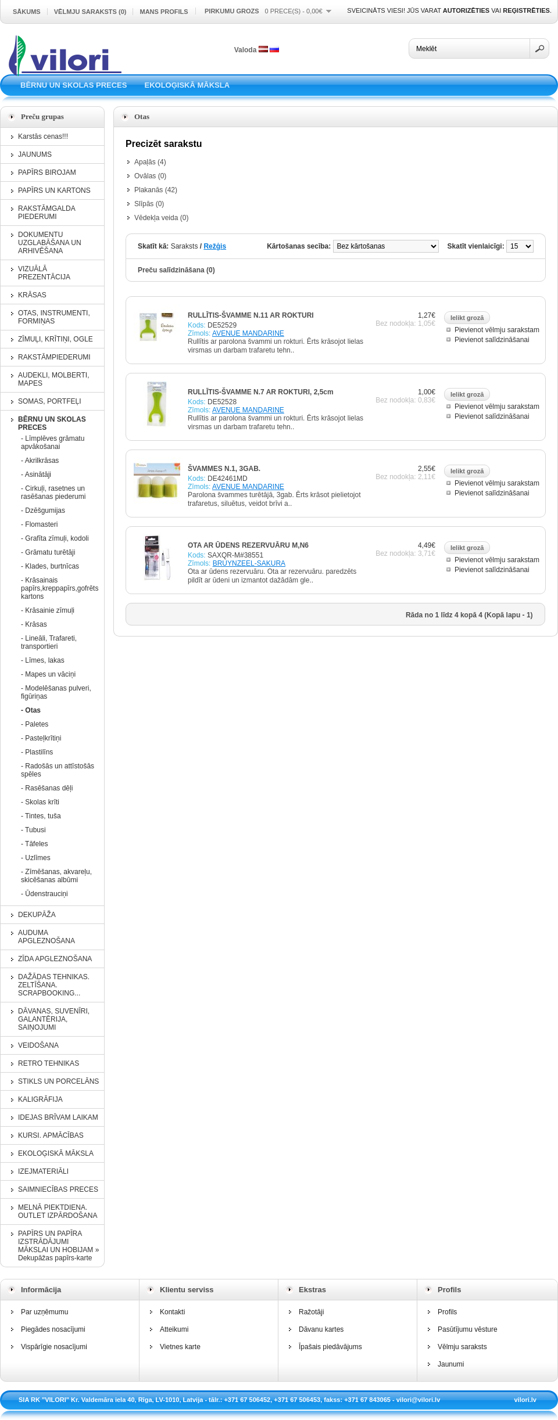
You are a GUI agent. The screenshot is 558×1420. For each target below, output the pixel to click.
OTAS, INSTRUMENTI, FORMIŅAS (54, 317)
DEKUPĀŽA (37, 915)
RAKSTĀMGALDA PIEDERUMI (46, 212)
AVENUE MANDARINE (248, 333)
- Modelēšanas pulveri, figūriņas (56, 692)
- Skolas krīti (40, 802)
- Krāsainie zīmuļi (47, 610)
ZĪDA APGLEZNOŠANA (55, 959)
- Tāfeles (34, 844)
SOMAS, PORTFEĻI (49, 401)
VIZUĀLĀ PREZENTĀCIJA (44, 273)
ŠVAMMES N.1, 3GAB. (224, 469)
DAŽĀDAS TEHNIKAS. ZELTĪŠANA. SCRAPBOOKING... (54, 985)
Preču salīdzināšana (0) (176, 270)
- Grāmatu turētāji (48, 552)
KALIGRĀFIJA (40, 1099)
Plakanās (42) (155, 190)
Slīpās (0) (149, 204)
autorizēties (466, 10)
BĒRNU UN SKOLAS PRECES (73, 85)
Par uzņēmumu (44, 1312)
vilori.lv (525, 1399)
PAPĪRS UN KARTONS (54, 190)
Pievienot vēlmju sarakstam (497, 330)
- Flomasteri (39, 524)
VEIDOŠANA (38, 1045)
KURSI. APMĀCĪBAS (51, 1135)
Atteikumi (174, 1329)
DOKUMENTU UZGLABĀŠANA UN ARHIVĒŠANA (49, 243)
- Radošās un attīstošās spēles (57, 770)
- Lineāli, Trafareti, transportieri (49, 642)
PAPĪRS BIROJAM (47, 172)
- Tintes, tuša (41, 816)
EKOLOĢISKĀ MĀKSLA (187, 85)
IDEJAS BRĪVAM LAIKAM (58, 1117)
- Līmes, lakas (43, 660)
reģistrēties (526, 10)
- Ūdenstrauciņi (44, 894)
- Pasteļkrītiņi (41, 738)
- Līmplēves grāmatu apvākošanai (52, 442)
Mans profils (164, 11)
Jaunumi (451, 1364)
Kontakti (172, 1312)
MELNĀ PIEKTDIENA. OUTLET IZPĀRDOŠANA (57, 1211)
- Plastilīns (37, 752)
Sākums (27, 11)
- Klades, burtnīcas (50, 566)
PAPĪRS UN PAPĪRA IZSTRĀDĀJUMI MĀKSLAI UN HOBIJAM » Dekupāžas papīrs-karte (58, 1246)
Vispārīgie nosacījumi (54, 1347)
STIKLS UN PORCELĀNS (58, 1081)
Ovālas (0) (150, 176)
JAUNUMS (35, 154)
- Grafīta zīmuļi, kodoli (55, 538)
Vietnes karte (180, 1347)
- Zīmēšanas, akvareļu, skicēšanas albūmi (56, 876)
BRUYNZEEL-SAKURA (249, 563)
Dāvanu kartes (321, 1329)
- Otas (31, 710)
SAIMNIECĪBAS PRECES (58, 1189)
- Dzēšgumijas (43, 510)
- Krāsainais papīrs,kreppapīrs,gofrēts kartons (58, 588)
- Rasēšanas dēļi (47, 788)
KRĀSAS (32, 295)
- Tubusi (33, 830)
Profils (447, 1312)
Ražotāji (311, 1312)
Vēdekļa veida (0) (161, 218)
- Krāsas (34, 624)
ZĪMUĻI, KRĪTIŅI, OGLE (55, 339)
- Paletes (34, 724)
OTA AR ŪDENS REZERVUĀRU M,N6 (248, 545)
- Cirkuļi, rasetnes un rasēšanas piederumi (53, 492)
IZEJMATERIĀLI (43, 1171)
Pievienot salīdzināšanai (492, 340)
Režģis (214, 246)
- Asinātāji (36, 474)
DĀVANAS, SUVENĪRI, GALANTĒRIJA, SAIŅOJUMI (54, 1019)
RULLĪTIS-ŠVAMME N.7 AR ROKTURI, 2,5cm (261, 392)
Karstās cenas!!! (43, 136)
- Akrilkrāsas (40, 460)
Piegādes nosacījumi (53, 1329)
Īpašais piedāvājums (330, 1347)
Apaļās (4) (150, 162)
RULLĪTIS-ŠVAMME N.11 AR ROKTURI (251, 315)
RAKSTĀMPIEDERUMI (54, 357)
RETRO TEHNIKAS (48, 1063)
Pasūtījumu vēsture (468, 1329)
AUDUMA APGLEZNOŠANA (46, 937)
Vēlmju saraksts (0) (90, 11)
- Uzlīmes (36, 858)
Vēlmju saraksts (462, 1347)
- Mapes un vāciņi (48, 674)
